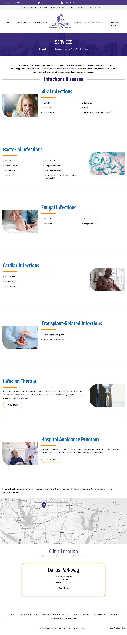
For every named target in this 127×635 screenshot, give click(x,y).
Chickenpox (49, 112)
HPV (86, 107)
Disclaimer (24, 614)
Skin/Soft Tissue (12, 161)
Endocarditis (11, 281)
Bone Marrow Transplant (54, 339)
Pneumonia (10, 170)
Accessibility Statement (104, 614)
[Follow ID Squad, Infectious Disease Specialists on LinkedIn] (11, 627)
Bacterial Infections (23, 149)
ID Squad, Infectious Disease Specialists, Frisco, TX (58, 49)
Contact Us (85, 614)
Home (13, 614)
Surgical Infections (53, 165)
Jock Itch (48, 223)
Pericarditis (10, 277)
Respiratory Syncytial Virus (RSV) (98, 112)
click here (99, 489)
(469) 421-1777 (14, 2)
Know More (13, 405)
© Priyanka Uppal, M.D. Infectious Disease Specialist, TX (63, 629)
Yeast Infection (90, 219)
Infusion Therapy (20, 381)
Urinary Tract (11, 165)
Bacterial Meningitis (53, 170)
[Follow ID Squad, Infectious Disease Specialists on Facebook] (5, 627)
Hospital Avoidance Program (70, 439)
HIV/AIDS (47, 107)
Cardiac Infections (21, 265)
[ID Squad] (60, 20)
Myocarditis (10, 286)
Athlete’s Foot (50, 219)
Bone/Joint (50, 161)
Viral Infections (56, 91)
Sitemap (62, 614)
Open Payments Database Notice (63, 619)
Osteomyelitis (11, 175)
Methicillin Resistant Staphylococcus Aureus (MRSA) (61, 176)
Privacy (35, 614)
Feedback (73, 614)
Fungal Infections (58, 207)
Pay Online (70, 2)
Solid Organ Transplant (54, 335)
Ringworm (88, 223)
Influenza (88, 103)
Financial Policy (49, 614)
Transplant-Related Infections (71, 323)
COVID (47, 103)
